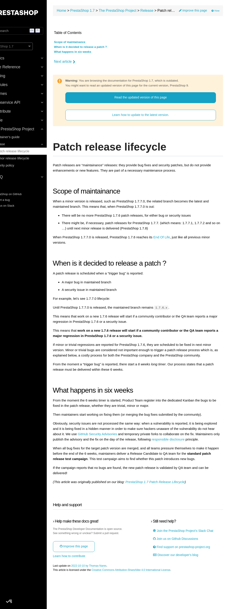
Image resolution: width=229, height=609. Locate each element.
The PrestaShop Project (138, 12)
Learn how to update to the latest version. (150, 116)
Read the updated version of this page (150, 99)
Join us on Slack (16, 205)
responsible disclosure (103, 457)
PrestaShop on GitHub (20, 194)
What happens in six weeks (93, 53)
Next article (85, 63)
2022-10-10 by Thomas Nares (109, 595)
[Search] (33, 31)
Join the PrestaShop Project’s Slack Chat (188, 555)
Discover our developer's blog (184, 585)
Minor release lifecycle (27, 158)
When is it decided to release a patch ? (101, 48)
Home (82, 12)
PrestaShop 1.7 (103, 12)
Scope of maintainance (90, 43)
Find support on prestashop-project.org (183, 575)
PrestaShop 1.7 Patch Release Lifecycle (176, 505)
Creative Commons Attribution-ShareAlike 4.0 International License (151, 599)
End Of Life (182, 239)
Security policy (18, 165)
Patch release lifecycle (27, 151)
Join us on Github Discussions (184, 565)
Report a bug (14, 200)
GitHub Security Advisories (154, 446)
